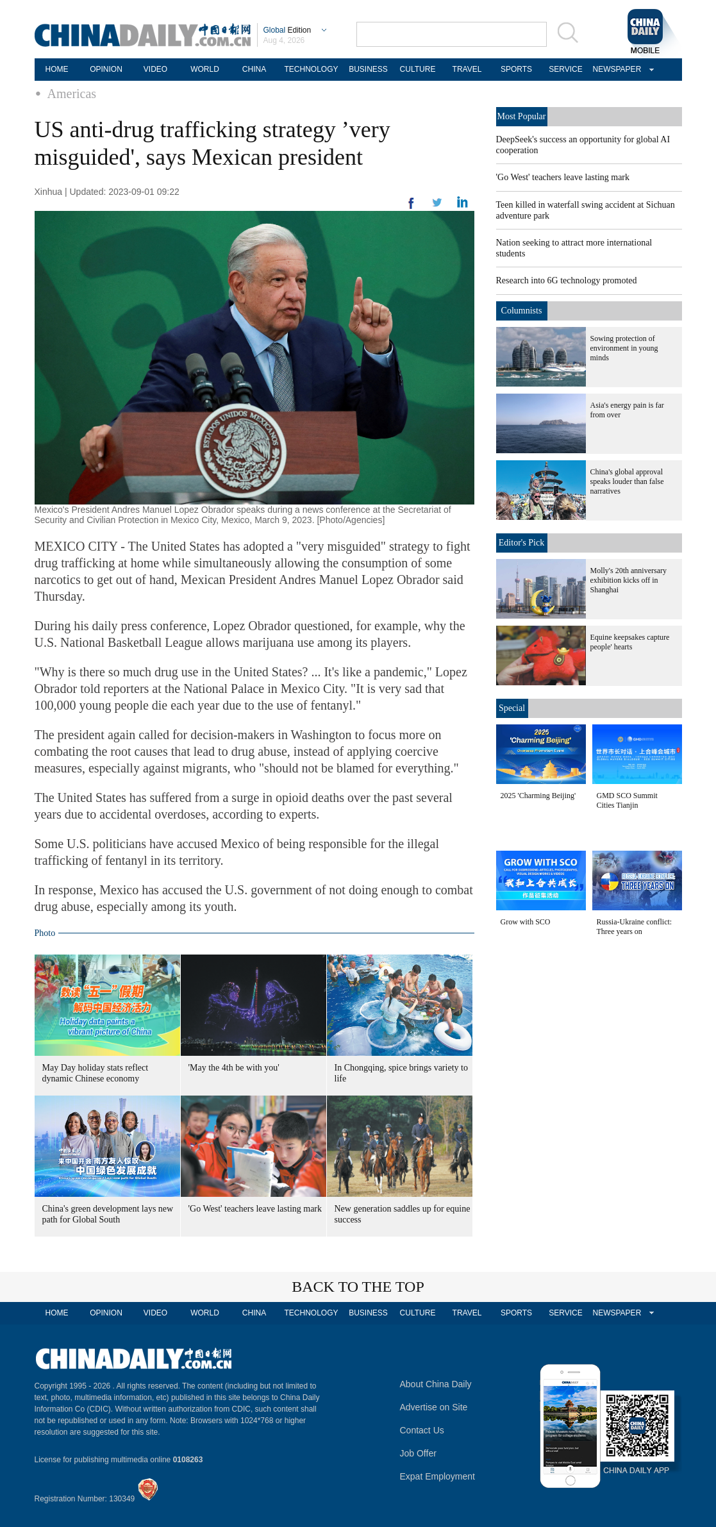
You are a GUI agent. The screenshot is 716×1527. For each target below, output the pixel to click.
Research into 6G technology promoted (566, 280)
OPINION (106, 69)
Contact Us (422, 1430)
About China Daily (436, 1384)
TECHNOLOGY (311, 69)
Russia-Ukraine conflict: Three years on (634, 926)
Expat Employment (438, 1476)
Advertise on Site (434, 1407)
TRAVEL (467, 69)
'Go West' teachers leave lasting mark (255, 1209)
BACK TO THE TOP (358, 1286)
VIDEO (155, 69)
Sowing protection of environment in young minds (624, 348)
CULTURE (418, 69)
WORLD (204, 69)
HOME (57, 69)
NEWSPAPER (615, 69)
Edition (287, 30)
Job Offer (418, 1453)
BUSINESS (368, 69)
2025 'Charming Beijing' (538, 795)
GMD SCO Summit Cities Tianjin (627, 800)
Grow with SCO (526, 921)
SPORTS (516, 69)
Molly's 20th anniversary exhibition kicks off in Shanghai (628, 580)
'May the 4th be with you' (233, 1067)
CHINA (254, 69)
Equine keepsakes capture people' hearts (630, 642)
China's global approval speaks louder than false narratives (627, 481)
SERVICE (565, 69)
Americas (72, 94)
